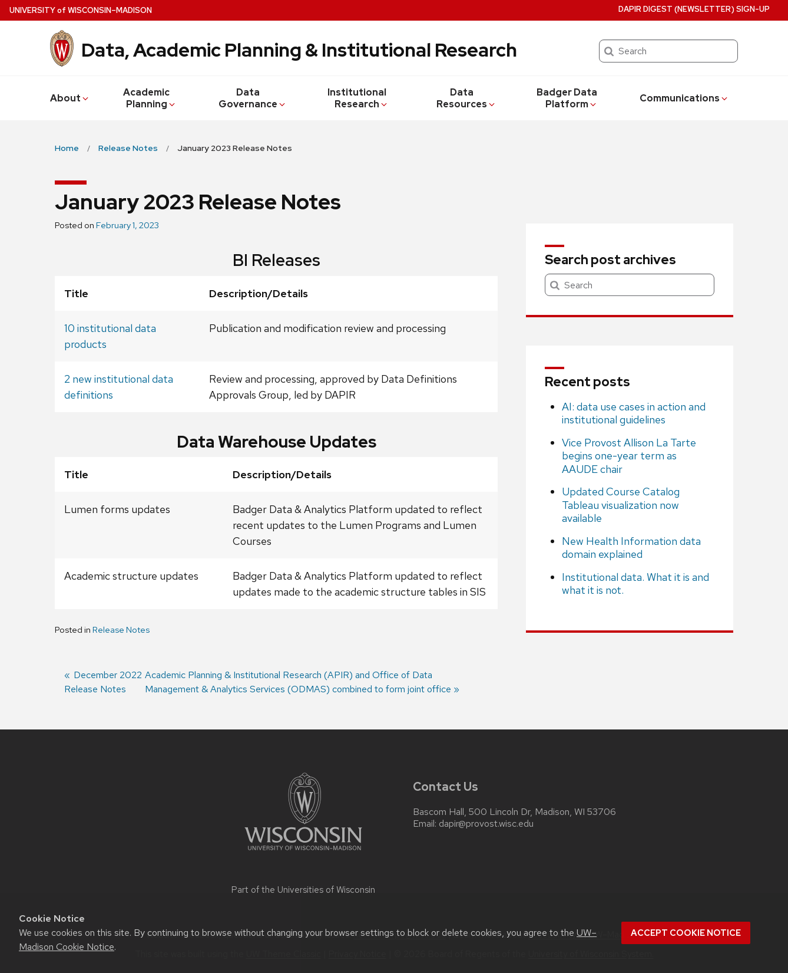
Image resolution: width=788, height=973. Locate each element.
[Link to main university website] (303, 852)
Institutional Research (358, 98)
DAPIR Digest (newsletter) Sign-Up (694, 9)
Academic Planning (150, 98)
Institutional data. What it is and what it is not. (635, 583)
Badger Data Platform (567, 98)
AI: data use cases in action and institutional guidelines (634, 413)
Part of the (303, 890)
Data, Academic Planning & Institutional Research (299, 50)
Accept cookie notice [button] (686, 933)
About (70, 98)
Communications (684, 98)
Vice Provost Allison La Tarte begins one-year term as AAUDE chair (629, 456)
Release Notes (121, 630)
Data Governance (252, 98)
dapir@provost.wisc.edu (486, 824)
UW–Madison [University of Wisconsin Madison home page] (80, 10)
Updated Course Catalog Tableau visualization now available (621, 505)
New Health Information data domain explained (631, 547)
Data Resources (466, 98)
